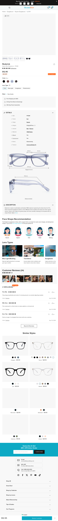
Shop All (8, 481)
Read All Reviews (29, 326)
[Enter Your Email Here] (23, 452)
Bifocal (14, 135)
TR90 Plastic (30, 132)
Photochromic (26, 88)
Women (31, 128)
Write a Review (8, 287)
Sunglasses (18, 88)
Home (4, 11)
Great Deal (9, 485)
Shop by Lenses (10, 495)
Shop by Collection (11, 490)
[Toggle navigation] (6, 7)
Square (28, 122)
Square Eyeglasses (20, 11)
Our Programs (10, 509)
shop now (38, 3)
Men (28, 128)
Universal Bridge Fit (31, 144)
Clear (4, 88)
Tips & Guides (10, 504)
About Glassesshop (11, 499)
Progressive (15, 138)
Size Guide (10, 94)
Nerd (16, 212)
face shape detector (17, 223)
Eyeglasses (10, 11)
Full (27, 119)
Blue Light (10, 88)
